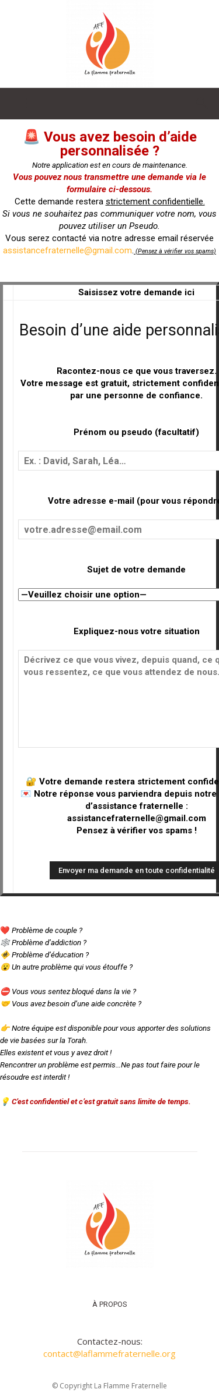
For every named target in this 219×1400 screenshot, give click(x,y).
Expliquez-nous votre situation (137, 631)
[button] (20, 103)
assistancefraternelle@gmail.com (67, 250)
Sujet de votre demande (136, 569)
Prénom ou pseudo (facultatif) (136, 432)
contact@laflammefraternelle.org (109, 1353)
